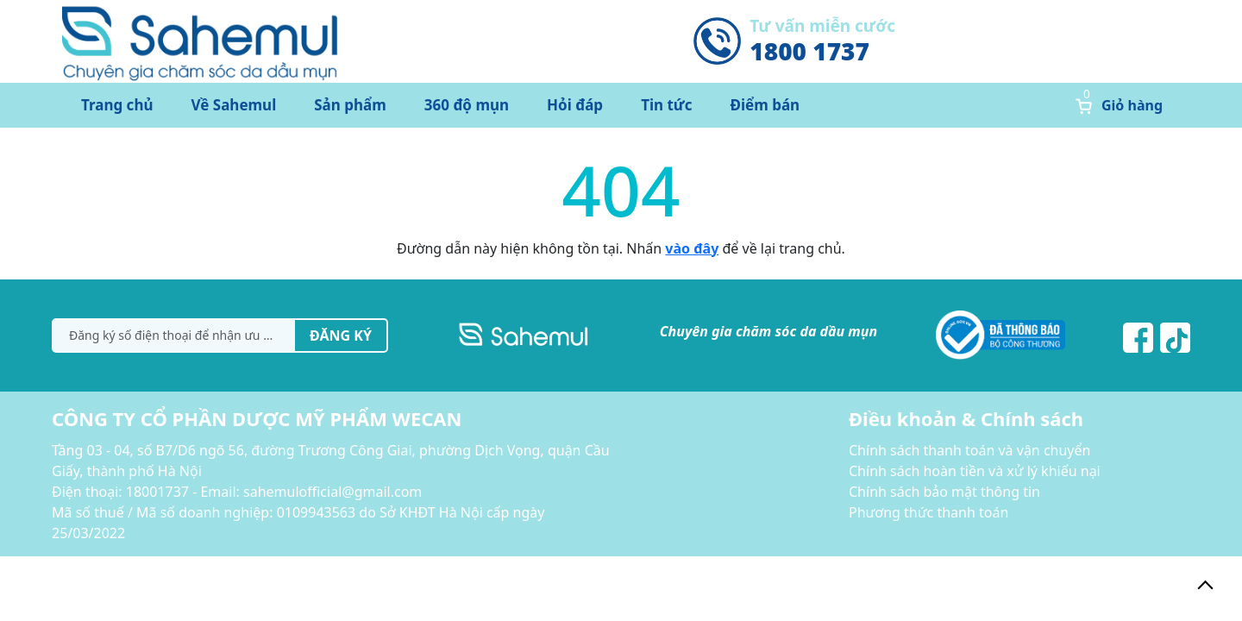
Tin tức (666, 105)
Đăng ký (341, 335)
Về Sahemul (234, 105)
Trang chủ (117, 105)
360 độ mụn (466, 105)
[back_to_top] (1205, 584)
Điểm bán (765, 105)
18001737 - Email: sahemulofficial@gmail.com (274, 491)
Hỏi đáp (575, 105)
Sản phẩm (350, 105)
